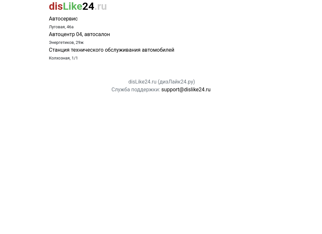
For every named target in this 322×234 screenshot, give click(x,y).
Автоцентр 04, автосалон (79, 34)
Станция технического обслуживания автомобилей (111, 50)
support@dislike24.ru (186, 89)
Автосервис (63, 19)
